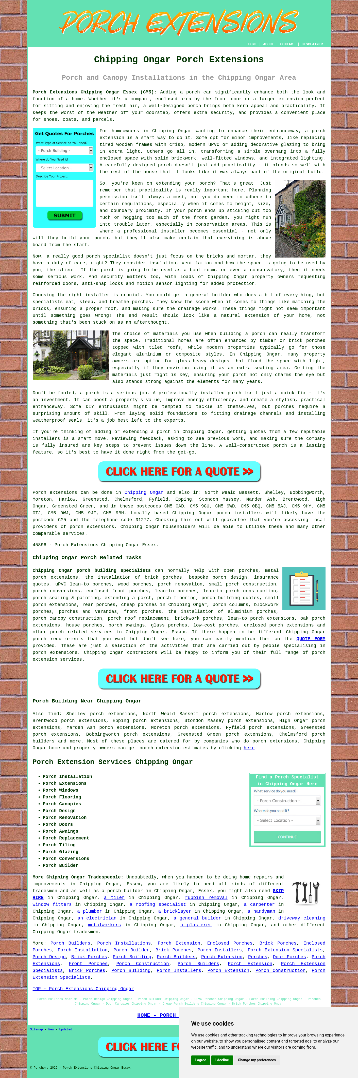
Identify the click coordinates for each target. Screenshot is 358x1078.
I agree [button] (200, 1060)
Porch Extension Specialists (285, 950)
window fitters (52, 904)
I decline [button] (222, 1060)
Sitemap (36, 1029)
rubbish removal (206, 897)
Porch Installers (219, 950)
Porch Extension (179, 943)
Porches (257, 956)
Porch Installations (124, 943)
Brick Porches (278, 943)
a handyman (261, 911)
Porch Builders (70, 943)
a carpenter (259, 904)
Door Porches (289, 956)
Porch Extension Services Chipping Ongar (113, 762)
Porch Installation (83, 950)
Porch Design (49, 956)
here (249, 748)
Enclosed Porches (230, 943)
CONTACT (287, 44)
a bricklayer (175, 911)
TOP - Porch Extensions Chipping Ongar (83, 988)
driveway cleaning (302, 918)
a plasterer (196, 925)
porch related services (81, 632)
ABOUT (268, 44)
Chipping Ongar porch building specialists (92, 570)
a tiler (114, 897)
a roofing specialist (158, 904)
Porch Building (132, 956)
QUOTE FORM (311, 638)
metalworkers (104, 925)
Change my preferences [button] (257, 1060)
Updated (65, 1029)
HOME (252, 44)
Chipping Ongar (144, 492)
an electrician (97, 918)
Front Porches (88, 963)
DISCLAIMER (312, 44)
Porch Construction (142, 963)
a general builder (197, 918)
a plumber (89, 911)
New (51, 1029)
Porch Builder (131, 950)
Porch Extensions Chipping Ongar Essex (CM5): (95, 92)
